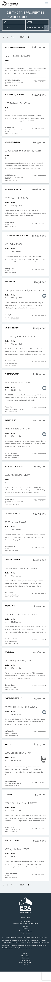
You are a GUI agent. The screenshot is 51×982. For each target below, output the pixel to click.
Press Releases (25, 933)
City (6, 27)
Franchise (25, 929)
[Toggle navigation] (46, 3)
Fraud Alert (25, 958)
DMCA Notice (25, 956)
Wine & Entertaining (35, 27)
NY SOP (25, 964)
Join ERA (25, 926)
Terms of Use (25, 954)
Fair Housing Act (25, 960)
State (29, 22)
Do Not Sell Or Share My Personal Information (25, 923)
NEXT (25, 36)
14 (17, 36)
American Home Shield (25, 931)
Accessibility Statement (25, 962)
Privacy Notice (25, 921)
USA (6, 22)
